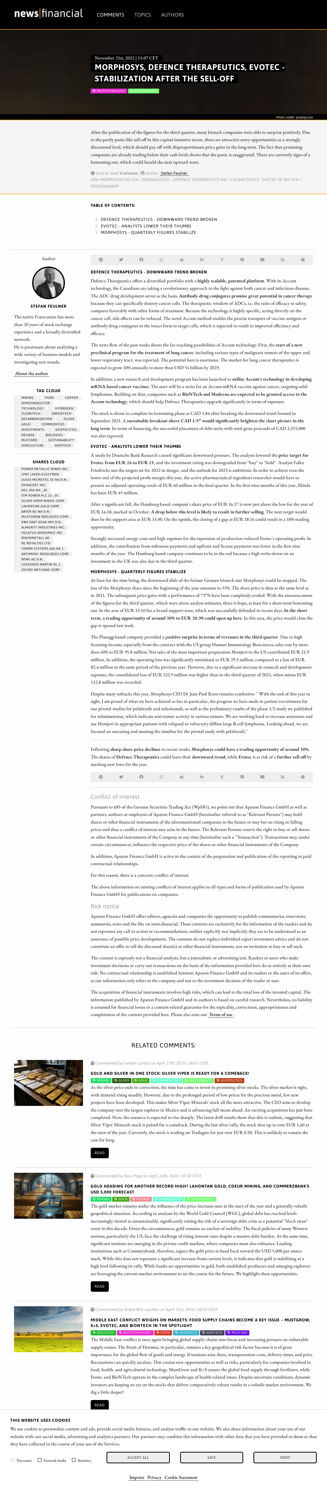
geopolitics (64, 429)
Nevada (25, 435)
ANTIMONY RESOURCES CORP (43, 554)
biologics (52, 435)
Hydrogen (62, 408)
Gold (23, 424)
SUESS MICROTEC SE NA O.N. (42, 479)
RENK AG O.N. (30, 559)
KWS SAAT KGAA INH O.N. (39, 522)
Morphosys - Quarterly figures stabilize (148, 232)
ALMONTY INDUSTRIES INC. (41, 527)
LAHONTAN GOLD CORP (38, 506)
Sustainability (59, 440)
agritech (61, 445)
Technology (30, 408)
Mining (25, 398)
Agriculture (30, 445)
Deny (285, 1457)
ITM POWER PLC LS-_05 (37, 495)
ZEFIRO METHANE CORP (38, 570)
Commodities (51, 424)
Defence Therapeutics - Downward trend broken (159, 219)
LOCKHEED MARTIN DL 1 (38, 564)
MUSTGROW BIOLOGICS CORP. (43, 516)
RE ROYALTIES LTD (33, 543)
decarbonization (34, 419)
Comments (110, 15)
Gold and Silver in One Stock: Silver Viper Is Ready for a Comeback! (170, 1073)
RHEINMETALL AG (33, 538)
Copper (69, 398)
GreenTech (60, 413)
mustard (27, 440)
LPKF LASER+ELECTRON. (38, 474)
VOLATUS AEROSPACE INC (39, 533)
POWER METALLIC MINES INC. (42, 469)
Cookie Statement (181, 1477)
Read (100, 1153)
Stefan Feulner (174, 173)
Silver (66, 419)
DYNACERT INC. (31, 485)
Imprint (137, 1477)
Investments (30, 429)
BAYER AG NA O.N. (33, 511)
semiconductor (33, 403)
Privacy (154, 1477)
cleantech (29, 413)
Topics (142, 15)
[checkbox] (12, 1460)
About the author (31, 373)
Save (211, 1457)
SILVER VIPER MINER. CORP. (41, 501)
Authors (172, 15)
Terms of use (220, 1014)
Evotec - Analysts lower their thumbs (146, 226)
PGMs (47, 398)
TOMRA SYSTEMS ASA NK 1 (40, 548)
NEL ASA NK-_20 (32, 490)
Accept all (138, 1457)
